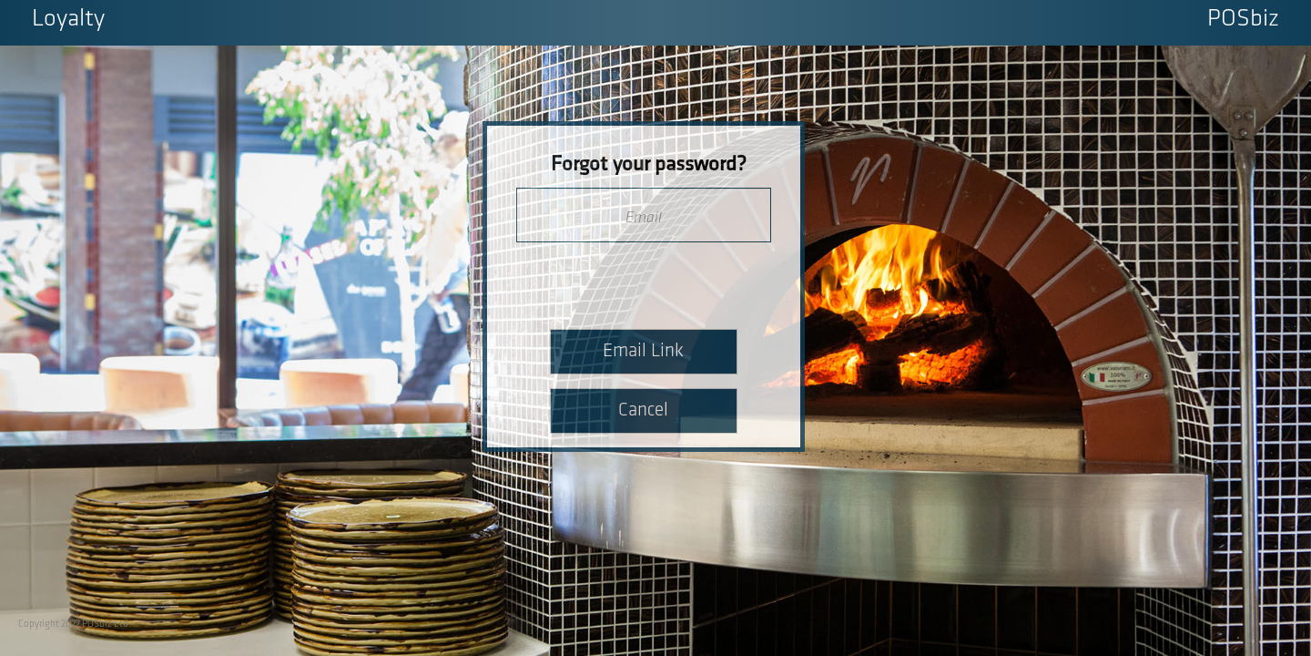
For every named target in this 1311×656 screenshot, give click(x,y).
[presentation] (644, 280)
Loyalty (68, 19)
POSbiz (1243, 19)
